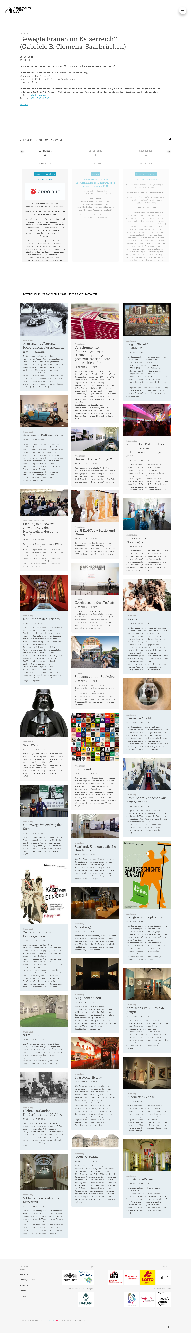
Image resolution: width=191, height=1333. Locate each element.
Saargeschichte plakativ (144, 917)
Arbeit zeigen (85, 927)
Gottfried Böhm (86, 1157)
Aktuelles (24, 1274)
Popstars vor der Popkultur (95, 676)
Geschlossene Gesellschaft (94, 602)
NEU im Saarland (45, 179)
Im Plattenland (86, 769)
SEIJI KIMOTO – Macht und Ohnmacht (95, 532)
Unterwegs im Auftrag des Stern (42, 827)
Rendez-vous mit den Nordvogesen (142, 540)
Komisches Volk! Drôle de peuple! (145, 1010)
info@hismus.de (38, 95)
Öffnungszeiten (27, 1280)
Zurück (24, 104)
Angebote (24, 1285)
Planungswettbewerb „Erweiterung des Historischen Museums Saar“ (40, 529)
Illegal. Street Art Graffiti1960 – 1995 (140, 346)
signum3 (52, 1320)
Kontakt (23, 1296)
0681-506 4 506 (40, 98)
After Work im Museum (146, 179)
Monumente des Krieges (41, 619)
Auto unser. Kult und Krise (43, 435)
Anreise (23, 1291)
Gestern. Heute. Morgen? (93, 459)
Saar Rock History (88, 1077)
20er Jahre (134, 619)
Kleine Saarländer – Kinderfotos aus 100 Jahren (44, 1113)
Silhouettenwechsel (141, 1097)
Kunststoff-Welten (139, 1179)
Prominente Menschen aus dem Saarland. (146, 800)
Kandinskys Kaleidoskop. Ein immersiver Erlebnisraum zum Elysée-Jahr (146, 450)
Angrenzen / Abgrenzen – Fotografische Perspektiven (43, 345)
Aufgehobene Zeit (88, 998)
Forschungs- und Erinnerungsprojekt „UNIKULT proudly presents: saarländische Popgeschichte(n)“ (93, 355)
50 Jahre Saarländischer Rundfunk (41, 1200)
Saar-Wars (31, 745)
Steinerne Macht (138, 718)
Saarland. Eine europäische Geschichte (95, 848)
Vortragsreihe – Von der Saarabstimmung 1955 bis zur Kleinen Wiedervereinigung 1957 (95, 182)
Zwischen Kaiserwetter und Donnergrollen (44, 934)
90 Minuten (31, 1035)
